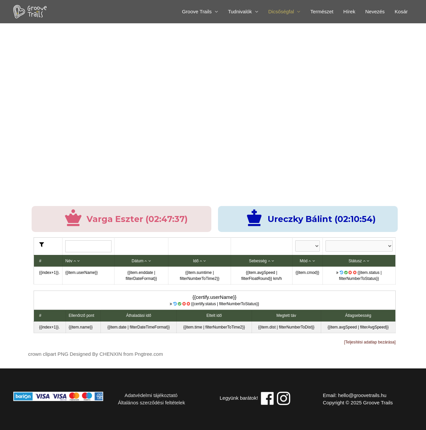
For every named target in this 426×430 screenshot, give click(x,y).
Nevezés (374, 11)
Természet (321, 11)
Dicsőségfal (281, 11)
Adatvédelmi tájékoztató (146, 395)
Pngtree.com (149, 354)
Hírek (349, 11)
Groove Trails (197, 11)
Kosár (401, 11)
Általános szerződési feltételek (150, 402)
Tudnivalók (240, 11)
